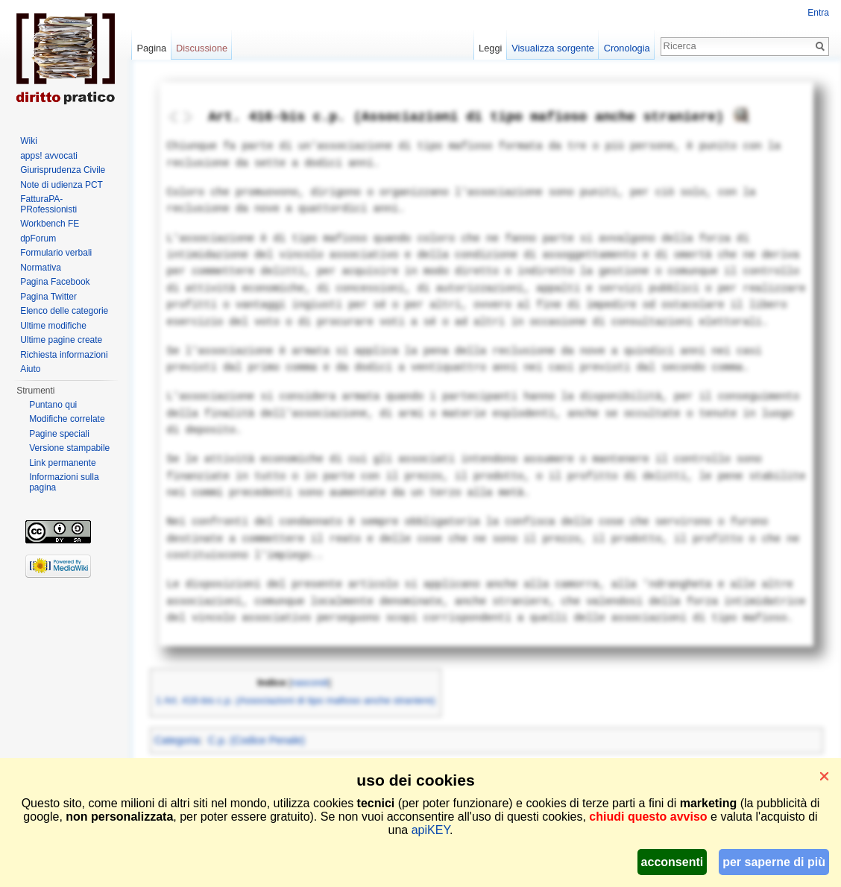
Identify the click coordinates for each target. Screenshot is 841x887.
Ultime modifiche (53, 326)
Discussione (201, 48)
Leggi (490, 48)
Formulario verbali (56, 252)
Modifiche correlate (66, 419)
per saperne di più (773, 862)
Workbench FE (49, 223)
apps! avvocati (49, 156)
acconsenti (672, 862)
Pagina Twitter (48, 296)
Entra (818, 12)
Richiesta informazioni (63, 355)
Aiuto (30, 369)
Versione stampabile (69, 448)
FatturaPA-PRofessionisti (48, 204)
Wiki (28, 141)
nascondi (310, 683)
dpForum (38, 238)
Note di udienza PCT (61, 185)
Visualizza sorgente (552, 48)
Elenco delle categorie (64, 311)
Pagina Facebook (54, 282)
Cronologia (627, 48)
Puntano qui (53, 405)
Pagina (151, 48)
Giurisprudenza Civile (62, 170)
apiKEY (431, 830)
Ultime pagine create (61, 340)
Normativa (40, 267)
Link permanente (62, 463)
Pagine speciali (59, 434)
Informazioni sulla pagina (63, 482)
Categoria (177, 740)
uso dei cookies (415, 780)
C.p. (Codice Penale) (256, 740)
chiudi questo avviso (648, 816)
